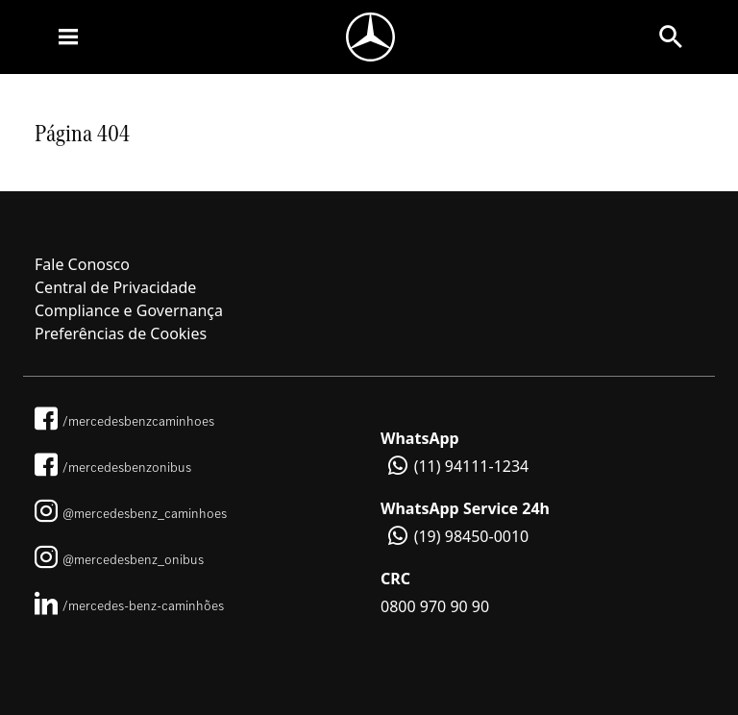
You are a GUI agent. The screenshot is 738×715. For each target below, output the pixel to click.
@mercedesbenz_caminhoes (131, 513)
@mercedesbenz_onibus (119, 559)
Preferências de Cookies (121, 333)
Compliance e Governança (129, 310)
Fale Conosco (82, 264)
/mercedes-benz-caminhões (129, 605)
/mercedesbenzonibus (113, 467)
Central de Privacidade (115, 287)
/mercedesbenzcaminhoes (124, 421)
